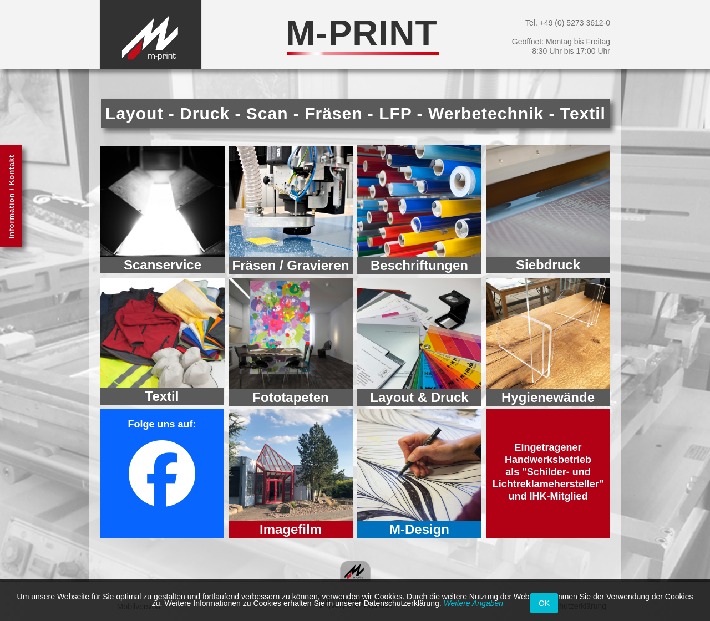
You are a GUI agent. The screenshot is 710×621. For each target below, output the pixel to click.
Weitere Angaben (473, 603)
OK (544, 603)
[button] (11, 196)
